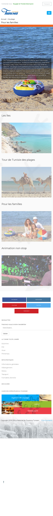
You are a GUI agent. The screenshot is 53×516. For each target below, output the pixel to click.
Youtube (14, 305)
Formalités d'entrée (9, 378)
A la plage (11, 19)
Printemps (5, 354)
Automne (5, 344)
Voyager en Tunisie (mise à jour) (23, 4)
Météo (4, 371)
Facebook (14, 299)
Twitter (38, 305)
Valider (5, 334)
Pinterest (26, 311)
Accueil (3, 19)
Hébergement (7, 368)
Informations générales (10, 364)
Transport (5, 374)
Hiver (3, 350)
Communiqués (46, 420)
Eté (3, 347)
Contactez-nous (7, 4)
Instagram (38, 299)
